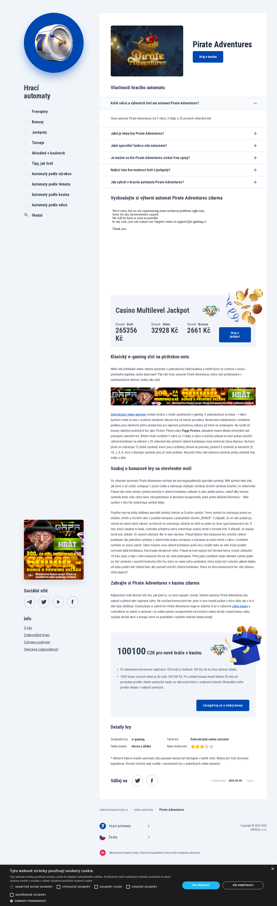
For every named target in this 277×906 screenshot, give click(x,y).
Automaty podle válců (49, 205)
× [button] (272, 868)
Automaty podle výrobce (51, 173)
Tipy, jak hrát (42, 163)
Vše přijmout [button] (201, 885)
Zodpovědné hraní (37, 635)
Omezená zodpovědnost (41, 649)
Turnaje (38, 142)
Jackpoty (39, 132)
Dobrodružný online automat (128, 414)
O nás (28, 628)
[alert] (138, 885)
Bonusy (38, 122)
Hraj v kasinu (208, 57)
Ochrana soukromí (37, 642)
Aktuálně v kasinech (48, 153)
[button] (93, 901)
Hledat (33, 215)
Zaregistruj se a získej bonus (223, 705)
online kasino (240, 606)
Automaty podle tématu (51, 184)
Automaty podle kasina (50, 194)
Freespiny (40, 111)
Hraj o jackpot (235, 334)
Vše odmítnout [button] (243, 885)
